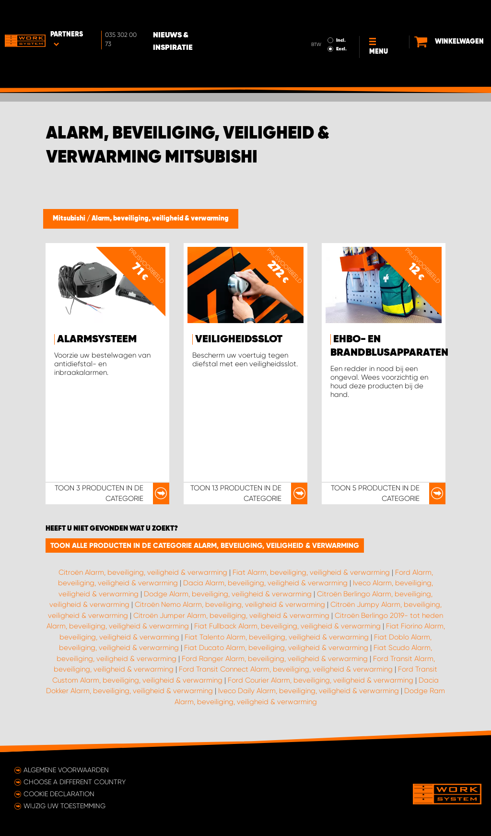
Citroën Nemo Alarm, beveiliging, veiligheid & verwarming (230, 604)
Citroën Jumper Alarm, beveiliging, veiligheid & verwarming (231, 615)
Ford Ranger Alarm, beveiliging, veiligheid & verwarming (275, 658)
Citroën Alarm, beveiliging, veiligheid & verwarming (142, 572)
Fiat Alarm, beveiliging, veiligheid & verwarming (311, 572)
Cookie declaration (58, 794)
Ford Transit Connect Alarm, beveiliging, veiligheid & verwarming (286, 669)
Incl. (337, 13)
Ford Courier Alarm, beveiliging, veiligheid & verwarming (320, 680)
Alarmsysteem (97, 339)
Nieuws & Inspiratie (194, 15)
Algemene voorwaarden (66, 770)
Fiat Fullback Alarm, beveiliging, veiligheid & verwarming (287, 626)
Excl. (338, 22)
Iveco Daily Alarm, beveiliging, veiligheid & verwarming (308, 690)
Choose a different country (74, 782)
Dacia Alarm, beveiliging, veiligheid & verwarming (265, 583)
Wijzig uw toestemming (64, 806)
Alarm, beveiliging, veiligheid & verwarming (160, 218)
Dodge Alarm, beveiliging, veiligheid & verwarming (228, 594)
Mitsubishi (70, 218)
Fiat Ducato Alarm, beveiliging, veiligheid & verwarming (276, 647)
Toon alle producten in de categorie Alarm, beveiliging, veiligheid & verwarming (204, 545)
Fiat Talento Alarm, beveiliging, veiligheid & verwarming (277, 637)
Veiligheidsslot (238, 339)
